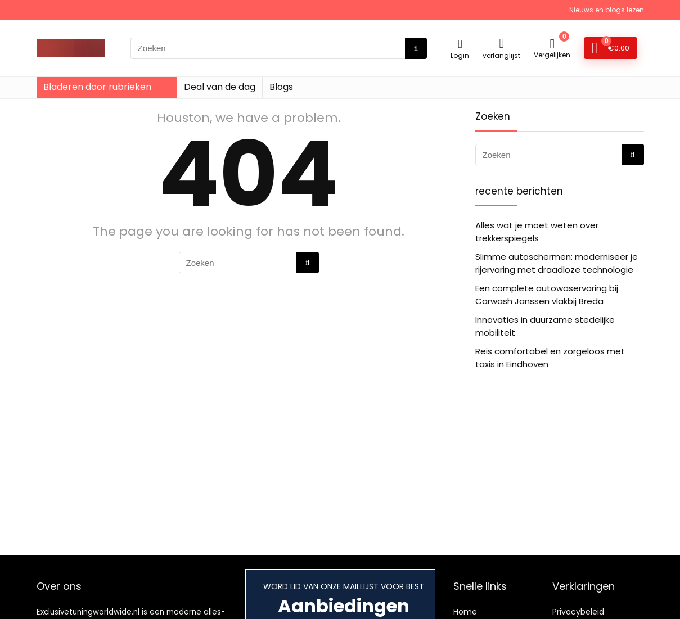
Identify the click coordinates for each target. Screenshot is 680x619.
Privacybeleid (578, 611)
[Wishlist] (501, 43)
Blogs (281, 86)
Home (465, 611)
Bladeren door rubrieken (97, 86)
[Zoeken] (416, 48)
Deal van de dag (219, 86)
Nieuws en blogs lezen (606, 10)
